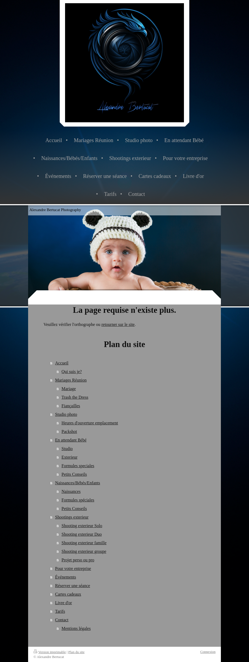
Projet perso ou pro (78, 560)
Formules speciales (78, 465)
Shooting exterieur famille (84, 543)
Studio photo (66, 414)
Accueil (62, 363)
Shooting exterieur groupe (84, 551)
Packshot (69, 431)
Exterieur (70, 457)
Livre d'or (63, 602)
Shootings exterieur (72, 517)
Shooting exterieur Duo (82, 534)
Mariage (69, 388)
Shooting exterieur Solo (82, 525)
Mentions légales (76, 628)
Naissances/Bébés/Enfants (77, 483)
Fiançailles (71, 406)
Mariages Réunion (71, 380)
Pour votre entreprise (73, 568)
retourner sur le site (118, 324)
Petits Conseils (74, 474)
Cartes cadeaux (68, 594)
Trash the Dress (75, 397)
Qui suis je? (72, 371)
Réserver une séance (72, 585)
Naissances (71, 491)
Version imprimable (49, 652)
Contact (62, 620)
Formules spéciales (78, 500)
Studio (67, 448)
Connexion (208, 652)
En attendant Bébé (70, 440)
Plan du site (76, 652)
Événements (65, 577)
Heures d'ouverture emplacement (90, 423)
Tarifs (60, 611)
